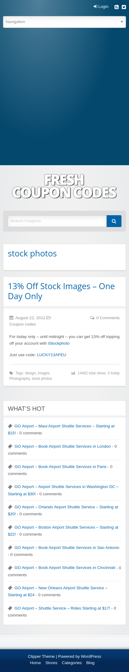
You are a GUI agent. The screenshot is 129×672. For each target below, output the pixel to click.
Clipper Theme (41, 656)
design (30, 373)
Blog (90, 662)
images (44, 373)
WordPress (91, 656)
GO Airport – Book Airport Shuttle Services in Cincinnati (65, 567)
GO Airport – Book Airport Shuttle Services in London (63, 446)
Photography (19, 378)
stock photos (42, 378)
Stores (51, 662)
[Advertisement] (64, 97)
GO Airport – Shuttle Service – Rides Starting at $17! (62, 608)
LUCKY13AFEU (51, 355)
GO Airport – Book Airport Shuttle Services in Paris (60, 466)
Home (35, 662)
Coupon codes (22, 324)
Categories (72, 662)
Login (101, 7)
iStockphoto (58, 343)
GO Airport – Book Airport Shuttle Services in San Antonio (67, 547)
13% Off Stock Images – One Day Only (61, 291)
